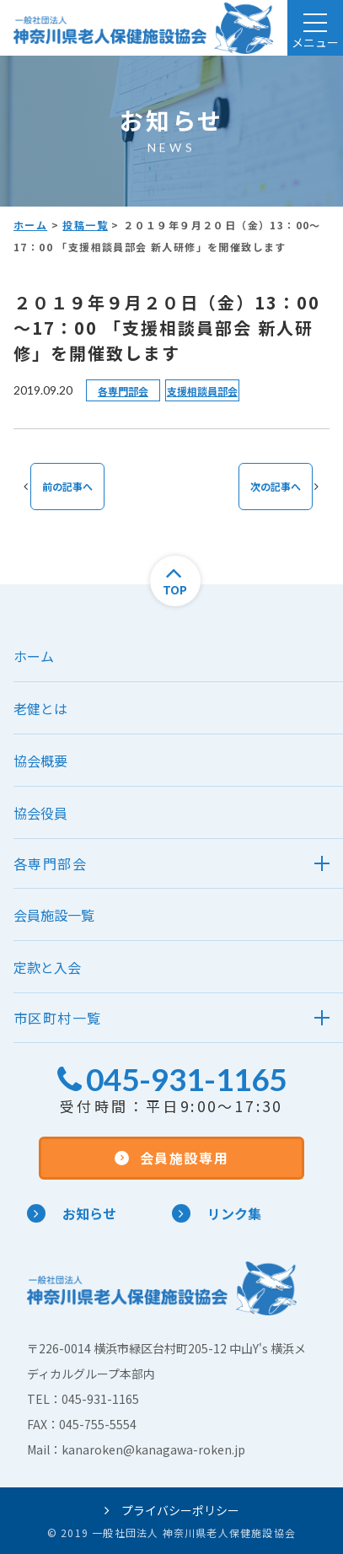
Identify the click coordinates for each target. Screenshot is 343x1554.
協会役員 (40, 813)
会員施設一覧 (53, 915)
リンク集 (216, 1213)
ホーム (30, 225)
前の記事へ (67, 486)
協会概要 (40, 760)
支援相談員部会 (202, 391)
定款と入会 (47, 967)
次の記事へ (275, 486)
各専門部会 (123, 391)
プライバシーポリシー (172, 1510)
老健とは (40, 708)
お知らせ (71, 1213)
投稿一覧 (85, 225)
